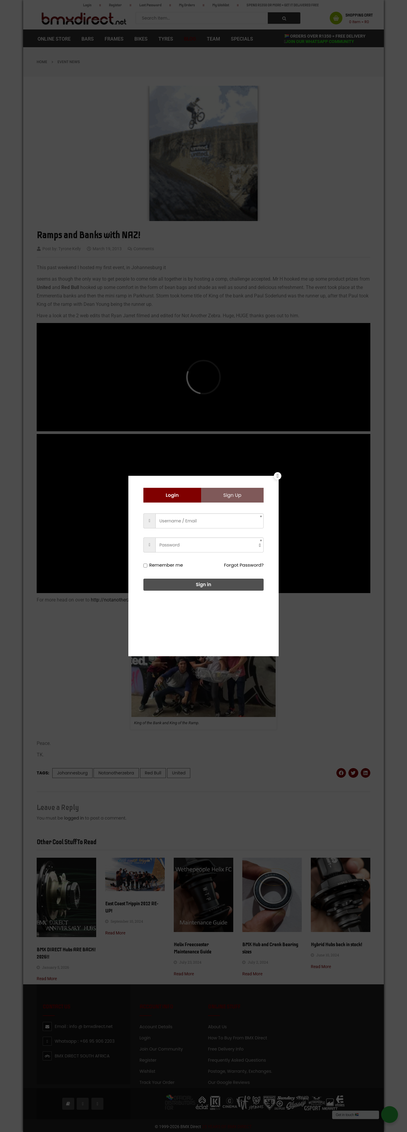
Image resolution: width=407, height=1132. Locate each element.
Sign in (203, 584)
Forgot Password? (244, 565)
